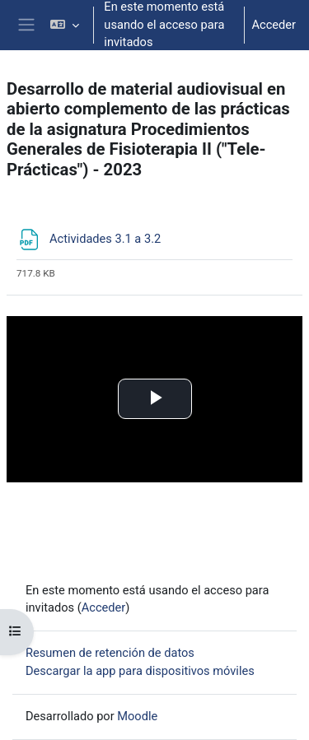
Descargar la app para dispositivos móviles (140, 670)
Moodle (137, 716)
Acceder (273, 24)
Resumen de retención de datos (110, 652)
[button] (65, 25)
